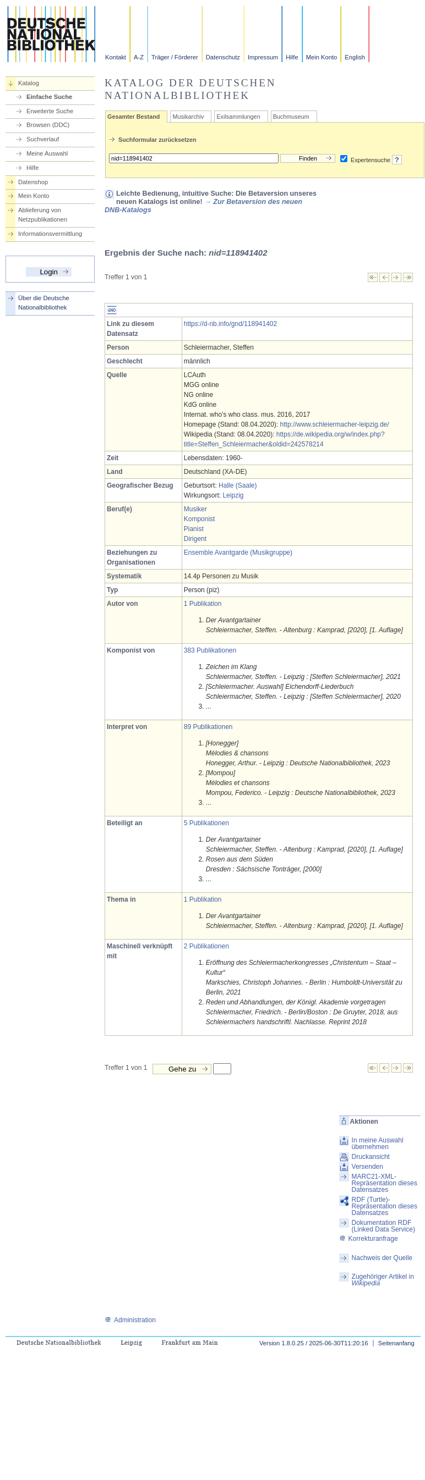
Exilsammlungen (238, 116)
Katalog (28, 83)
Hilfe (292, 57)
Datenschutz (223, 57)
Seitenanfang (396, 1343)
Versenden (367, 1166)
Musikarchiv (188, 116)
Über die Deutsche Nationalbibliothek (43, 303)
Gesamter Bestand (133, 116)
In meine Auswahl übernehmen (378, 1143)
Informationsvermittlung (50, 233)
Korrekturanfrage (368, 1238)
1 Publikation (203, 604)
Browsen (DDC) (47, 125)
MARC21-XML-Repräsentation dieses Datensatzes (384, 1183)
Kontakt (115, 57)
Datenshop (33, 182)
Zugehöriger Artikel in (383, 1280)
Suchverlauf (42, 139)
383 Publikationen (210, 650)
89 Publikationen (208, 727)
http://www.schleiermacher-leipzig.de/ (334, 424)
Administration (130, 1320)
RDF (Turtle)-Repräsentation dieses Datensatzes (384, 1206)
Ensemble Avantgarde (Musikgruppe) (238, 552)
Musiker (195, 509)
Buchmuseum (291, 116)
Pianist (194, 529)
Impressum (263, 57)
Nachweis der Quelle (382, 1258)
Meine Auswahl (47, 153)
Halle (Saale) (238, 485)
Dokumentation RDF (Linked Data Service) (383, 1226)
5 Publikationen (206, 823)
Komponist (199, 519)
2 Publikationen (206, 946)
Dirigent (195, 539)
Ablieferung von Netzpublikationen (42, 215)
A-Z (139, 57)
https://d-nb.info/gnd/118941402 (230, 324)
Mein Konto (321, 57)
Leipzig (232, 495)
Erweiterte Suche (49, 111)
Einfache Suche (49, 96)
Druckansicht (371, 1157)
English (355, 57)
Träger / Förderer (174, 57)
